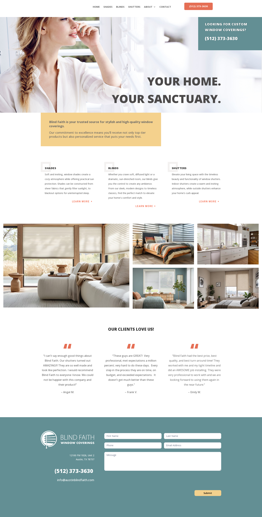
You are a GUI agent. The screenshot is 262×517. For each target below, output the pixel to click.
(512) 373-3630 (198, 6)
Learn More (81, 201)
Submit (208, 493)
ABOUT (148, 6)
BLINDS (120, 6)
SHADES (107, 6)
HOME (96, 6)
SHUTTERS (134, 6)
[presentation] (129, 480)
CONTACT (165, 6)
